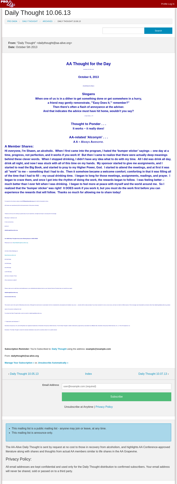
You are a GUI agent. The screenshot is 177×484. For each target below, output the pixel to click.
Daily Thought (30, 21)
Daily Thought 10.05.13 (24, 373)
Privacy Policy (104, 406)
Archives (47, 21)
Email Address (50, 385)
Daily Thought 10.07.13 (153, 373)
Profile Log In (167, 4)
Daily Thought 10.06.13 (69, 21)
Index (88, 373)
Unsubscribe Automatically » (53, 362)
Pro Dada (12, 21)
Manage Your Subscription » (19, 362)
